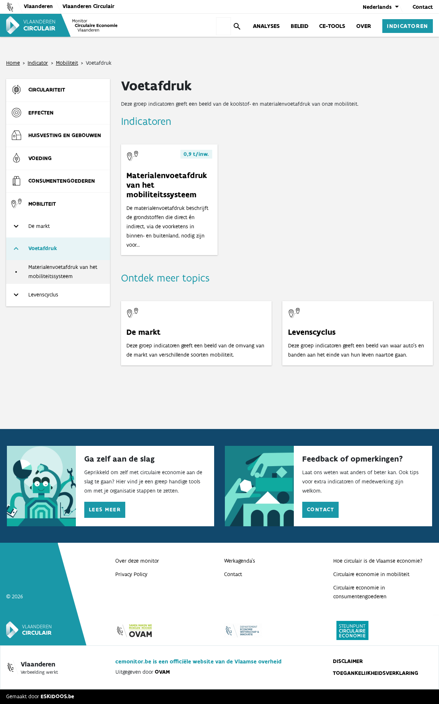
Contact (423, 6)
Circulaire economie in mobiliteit (371, 574)
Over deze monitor (137, 560)
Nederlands (377, 6)
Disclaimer (348, 661)
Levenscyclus (43, 294)
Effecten (41, 112)
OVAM (162, 671)
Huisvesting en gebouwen (64, 135)
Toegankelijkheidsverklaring (375, 673)
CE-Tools (332, 25)
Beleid (299, 25)
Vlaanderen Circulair (88, 6)
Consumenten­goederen (61, 180)
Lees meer (105, 509)
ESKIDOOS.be (57, 696)
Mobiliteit (67, 62)
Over (363, 25)
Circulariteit (46, 89)
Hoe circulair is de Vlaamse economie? (378, 560)
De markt (39, 226)
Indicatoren (407, 25)
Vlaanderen (38, 6)
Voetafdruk (42, 248)
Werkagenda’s (239, 560)
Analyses (266, 25)
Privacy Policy (131, 574)
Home (13, 62)
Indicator (38, 62)
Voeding (40, 158)
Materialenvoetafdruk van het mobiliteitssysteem (62, 272)
